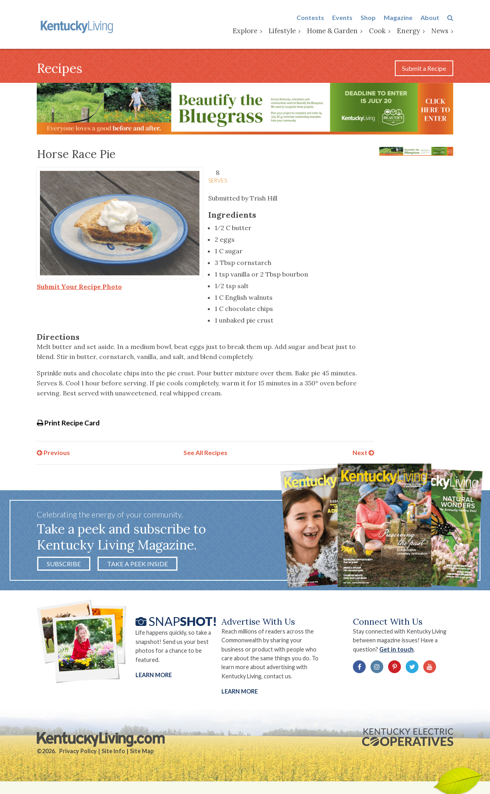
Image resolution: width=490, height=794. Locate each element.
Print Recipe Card (68, 423)
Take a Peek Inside (137, 563)
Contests (310, 17)
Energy (408, 30)
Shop (368, 17)
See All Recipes (205, 452)
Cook (377, 30)
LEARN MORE (239, 691)
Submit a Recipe (424, 68)
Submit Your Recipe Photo (79, 287)
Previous (53, 452)
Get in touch (396, 649)
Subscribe (64, 563)
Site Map (141, 751)
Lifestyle (282, 30)
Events (342, 17)
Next (363, 452)
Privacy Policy (78, 751)
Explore (245, 30)
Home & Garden (332, 30)
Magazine (398, 17)
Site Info (113, 751)
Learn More (153, 675)
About (429, 17)
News (439, 30)
